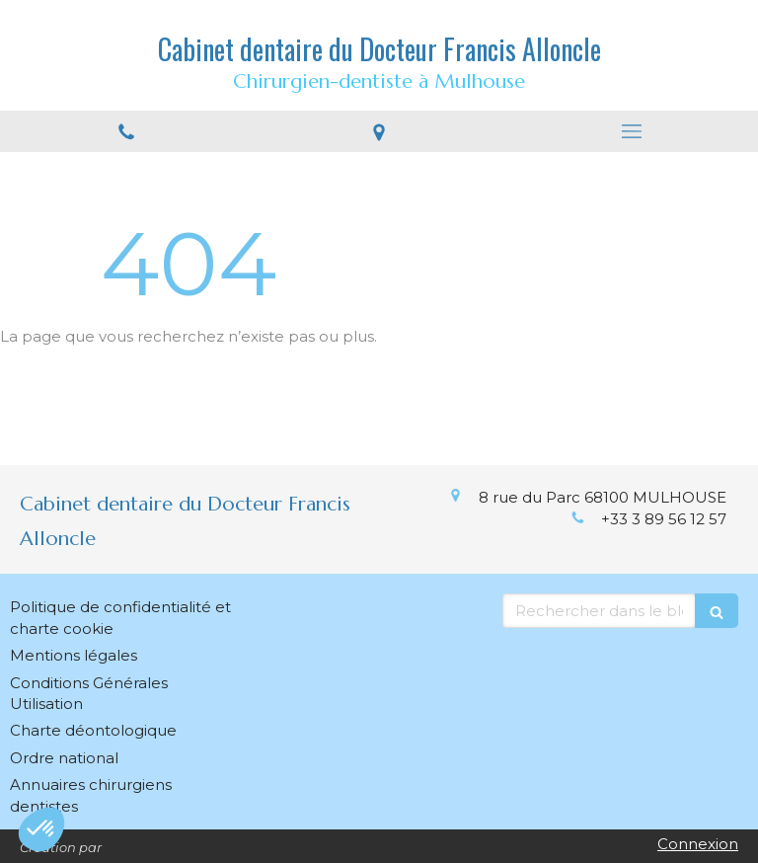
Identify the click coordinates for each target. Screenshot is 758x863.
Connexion (697, 843)
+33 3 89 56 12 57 (663, 519)
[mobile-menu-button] (631, 131)
